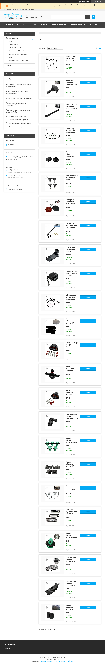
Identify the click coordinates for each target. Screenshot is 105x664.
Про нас (32, 25)
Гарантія (93, 25)
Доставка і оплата (78, 25)
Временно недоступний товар (19, 60)
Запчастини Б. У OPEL (16, 44)
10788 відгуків (86, 1)
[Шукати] (87, 17)
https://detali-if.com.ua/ (15, 189)
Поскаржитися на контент (48, 661)
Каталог (20, 25)
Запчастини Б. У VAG (16, 47)
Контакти (44, 25)
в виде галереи (97, 48)
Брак (10, 57)
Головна (9, 25)
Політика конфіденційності (64, 661)
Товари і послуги (12, 38)
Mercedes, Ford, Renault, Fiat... (18, 51)
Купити (88, 58)
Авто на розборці (59, 25)
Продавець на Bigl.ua (52, 659)
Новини (8, 66)
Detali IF (11, 41)
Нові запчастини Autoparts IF (18, 54)
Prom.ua (62, 657)
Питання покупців (13, 30)
